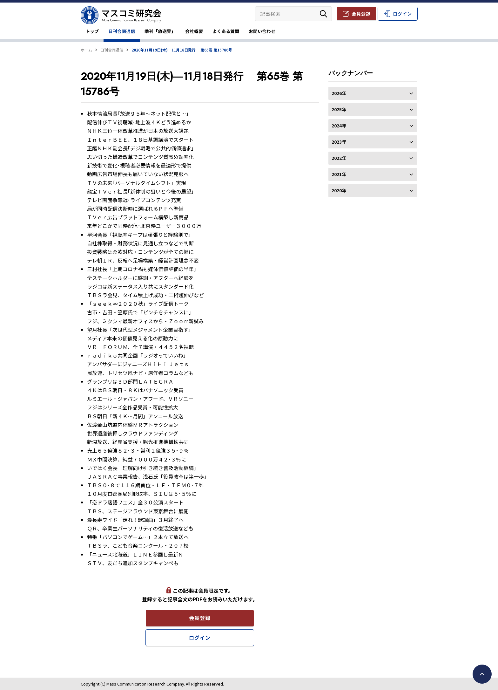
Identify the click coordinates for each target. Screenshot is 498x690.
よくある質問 (225, 31)
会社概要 (194, 31)
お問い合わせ (262, 31)
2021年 (373, 174)
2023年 (373, 142)
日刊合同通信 (121, 31)
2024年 (373, 125)
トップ (92, 31)
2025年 (373, 109)
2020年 (373, 190)
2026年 (373, 93)
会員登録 (361, 13)
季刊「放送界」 (160, 31)
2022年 (373, 158)
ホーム (86, 49)
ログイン (402, 13)
